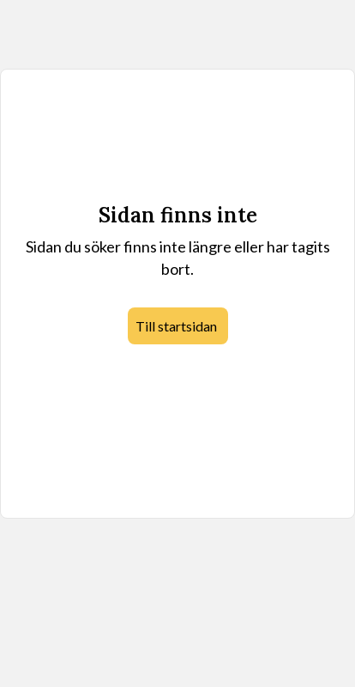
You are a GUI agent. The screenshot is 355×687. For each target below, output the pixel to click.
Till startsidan (176, 326)
